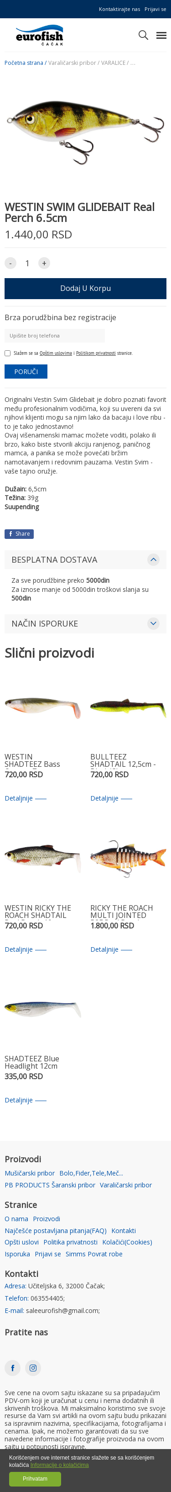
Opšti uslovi (22, 1242)
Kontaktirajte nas (119, 9)
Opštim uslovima (56, 352)
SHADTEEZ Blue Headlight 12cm (32, 1063)
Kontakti (123, 1231)
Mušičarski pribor (30, 1173)
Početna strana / (26, 63)
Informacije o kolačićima (60, 1465)
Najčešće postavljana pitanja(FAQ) (56, 1231)
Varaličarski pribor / (73, 63)
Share (19, 534)
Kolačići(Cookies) (127, 1242)
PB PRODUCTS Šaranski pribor (50, 1185)
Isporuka (17, 1254)
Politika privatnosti (70, 1242)
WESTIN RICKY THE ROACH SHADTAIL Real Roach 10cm (38, 912)
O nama (16, 1219)
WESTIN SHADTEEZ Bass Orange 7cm (32, 761)
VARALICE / (115, 63)
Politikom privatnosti (96, 352)
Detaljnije (26, 798)
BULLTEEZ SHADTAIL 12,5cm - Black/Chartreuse (123, 761)
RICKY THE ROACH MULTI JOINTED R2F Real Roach (121, 912)
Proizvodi (46, 1219)
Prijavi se (155, 9)
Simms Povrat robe (94, 1254)
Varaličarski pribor (126, 1185)
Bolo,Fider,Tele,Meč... (91, 1173)
